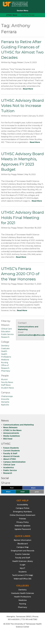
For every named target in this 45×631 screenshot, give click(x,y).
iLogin (22, 565)
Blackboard (22, 544)
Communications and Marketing (18, 425)
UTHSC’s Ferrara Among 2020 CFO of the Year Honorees (20, 273)
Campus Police (22, 508)
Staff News (6, 385)
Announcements (11, 433)
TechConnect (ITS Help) (22, 575)
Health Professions (22, 597)
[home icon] (1, 15)
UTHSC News (11, 15)
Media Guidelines (11, 436)
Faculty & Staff (10, 453)
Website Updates (22, 526)
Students (23, 572)
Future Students (11, 448)
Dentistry (5, 346)
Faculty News (7, 382)
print (37, 492)
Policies (22, 519)
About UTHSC (9, 459)
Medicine (5, 360)
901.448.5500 (13, 619)
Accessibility (22, 505)
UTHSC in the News (12, 430)
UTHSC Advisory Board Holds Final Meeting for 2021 (22, 217)
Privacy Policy (22, 522)
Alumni (4, 379)
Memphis (5, 402)
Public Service (7, 334)
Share (37, 488)
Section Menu (22, 11)
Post (14, 488)
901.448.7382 (31, 619)
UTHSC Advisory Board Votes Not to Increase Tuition (22, 105)
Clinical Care (6, 329)
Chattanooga (7, 396)
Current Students (11, 451)
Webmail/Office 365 (22, 579)
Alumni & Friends (11, 456)
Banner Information (22, 540)
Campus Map (23, 547)
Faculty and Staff (22, 558)
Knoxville (5, 399)
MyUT (22, 568)
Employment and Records (22, 551)
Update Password (22, 529)
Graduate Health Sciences (22, 593)
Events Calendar (22, 554)
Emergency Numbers (22, 512)
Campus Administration (14, 462)
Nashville (5, 405)
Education (5, 331)
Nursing (4, 362)
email (22, 492)
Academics (8, 467)
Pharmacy (5, 371)
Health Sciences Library (22, 561)
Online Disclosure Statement (22, 515)
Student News (7, 388)
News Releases (10, 427)
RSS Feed (7, 439)
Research (5, 337)
